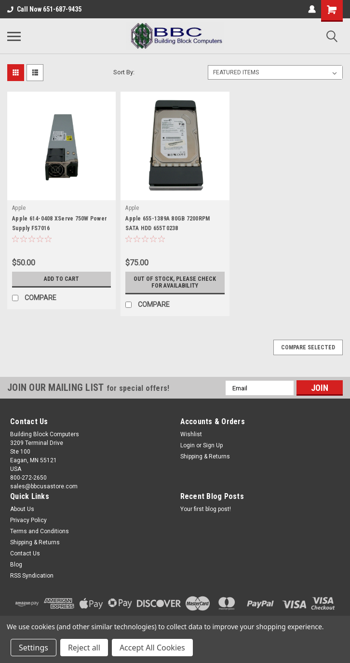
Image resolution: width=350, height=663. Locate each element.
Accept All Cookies (152, 647)
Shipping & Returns (205, 456)
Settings (33, 647)
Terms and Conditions (39, 531)
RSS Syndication (32, 575)
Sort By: (124, 72)
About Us (22, 509)
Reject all (84, 647)
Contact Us (25, 553)
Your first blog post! (205, 509)
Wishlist (191, 434)
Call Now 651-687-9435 (44, 9)
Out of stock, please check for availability (175, 282)
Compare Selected (308, 347)
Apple (19, 208)
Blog (16, 564)
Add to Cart (61, 279)
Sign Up (213, 445)
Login (187, 445)
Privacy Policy (28, 520)
